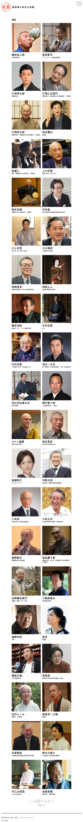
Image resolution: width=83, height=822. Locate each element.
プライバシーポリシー (28, 817)
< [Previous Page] (30, 801)
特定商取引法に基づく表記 (9, 817)
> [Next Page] (52, 801)
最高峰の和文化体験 (23, 7)
